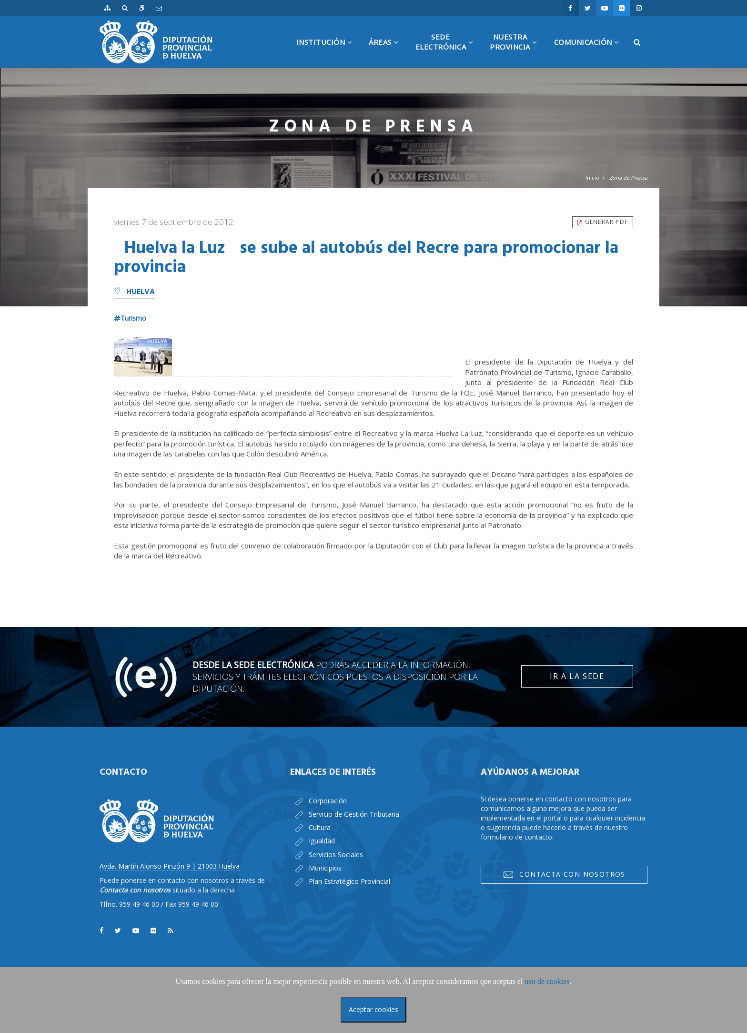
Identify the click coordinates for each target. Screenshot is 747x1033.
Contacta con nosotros (564, 874)
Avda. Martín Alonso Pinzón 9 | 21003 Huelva (170, 866)
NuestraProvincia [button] (517, 50)
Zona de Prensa (628, 177)
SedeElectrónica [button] (448, 50)
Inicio (592, 177)
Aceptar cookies (373, 1009)
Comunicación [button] (590, 53)
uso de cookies (547, 981)
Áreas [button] (387, 53)
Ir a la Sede (577, 676)
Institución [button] (328, 53)
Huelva (134, 292)
